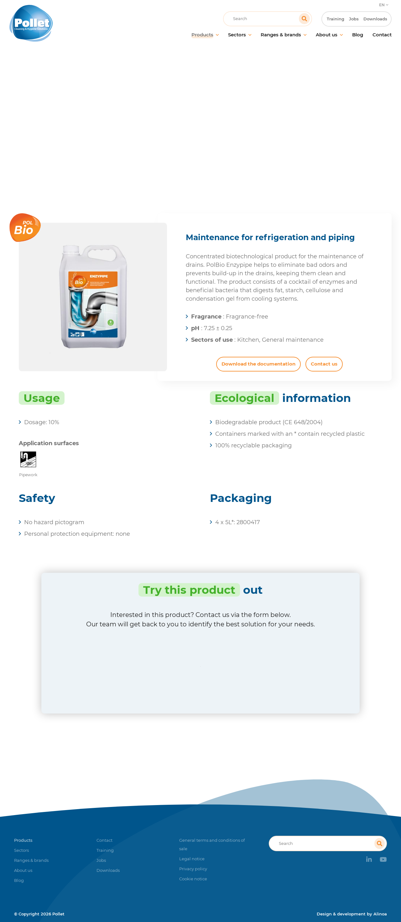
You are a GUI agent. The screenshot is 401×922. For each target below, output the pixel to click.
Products (188, 127)
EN (382, 5)
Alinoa (380, 913)
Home (163, 127)
